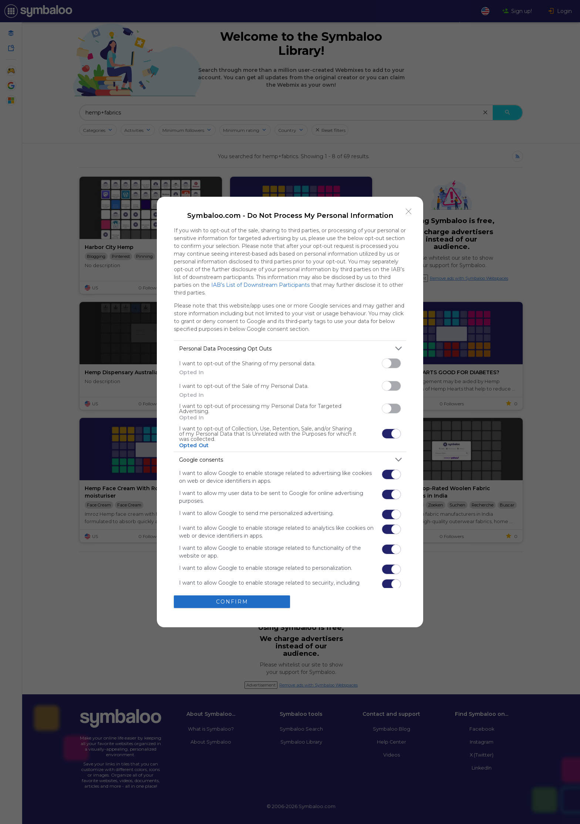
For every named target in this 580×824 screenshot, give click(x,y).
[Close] (409, 211)
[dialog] (290, 412)
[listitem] (290, 348)
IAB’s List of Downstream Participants (260, 285)
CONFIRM (232, 601)
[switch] (391, 363)
